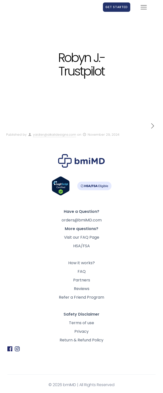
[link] (33, 7)
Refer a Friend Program (81, 297)
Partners (81, 280)
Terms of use (81, 322)
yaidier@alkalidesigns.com (54, 134)
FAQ (82, 271)
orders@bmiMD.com (82, 220)
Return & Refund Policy (81, 340)
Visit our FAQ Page (81, 237)
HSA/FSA (81, 246)
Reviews (81, 288)
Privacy (81, 331)
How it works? (81, 263)
